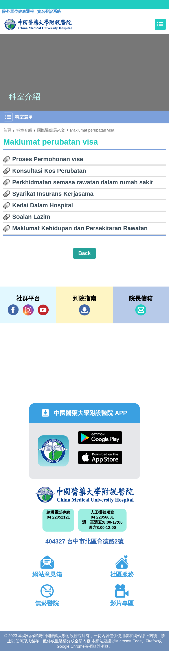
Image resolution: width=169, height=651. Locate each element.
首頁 (7, 130)
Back (84, 253)
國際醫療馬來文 (51, 130)
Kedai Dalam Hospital (42, 205)
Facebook (13, 309)
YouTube (43, 309)
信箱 (140, 309)
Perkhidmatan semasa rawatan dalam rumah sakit (82, 182)
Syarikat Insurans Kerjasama (53, 194)
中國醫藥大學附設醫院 (84, 495)
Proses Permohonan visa (47, 159)
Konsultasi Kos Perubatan (49, 171)
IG (28, 309)
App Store (100, 457)
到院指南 (84, 309)
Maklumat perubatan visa (92, 130)
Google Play (100, 437)
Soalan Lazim (31, 216)
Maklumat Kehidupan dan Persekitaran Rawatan (80, 228)
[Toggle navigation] (160, 24)
